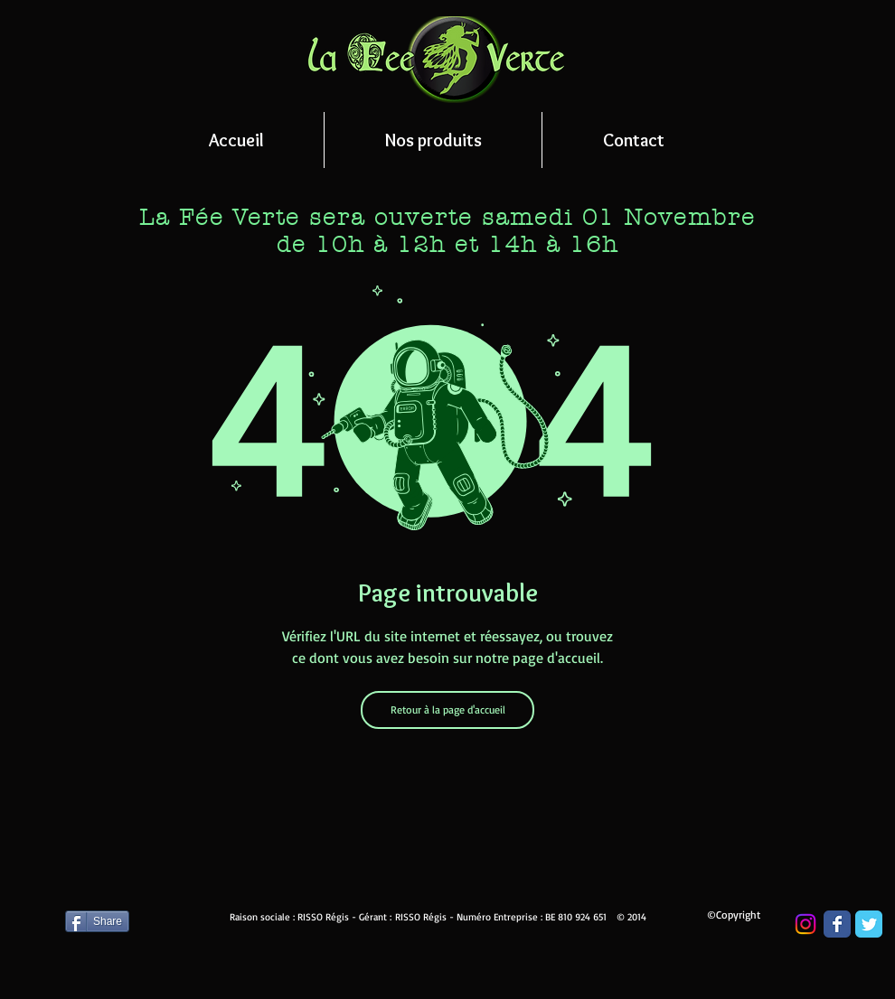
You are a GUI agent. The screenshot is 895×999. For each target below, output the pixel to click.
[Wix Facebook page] (837, 924)
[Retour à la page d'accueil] (447, 710)
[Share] (97, 921)
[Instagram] (805, 924)
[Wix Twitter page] (868, 924)
